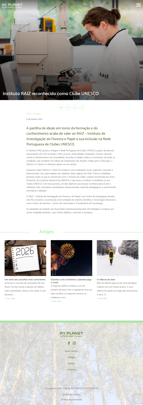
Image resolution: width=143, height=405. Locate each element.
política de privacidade (71, 400)
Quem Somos (71, 351)
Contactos (71, 370)
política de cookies (71, 395)
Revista (71, 363)
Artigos (37, 114)
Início (28, 114)
